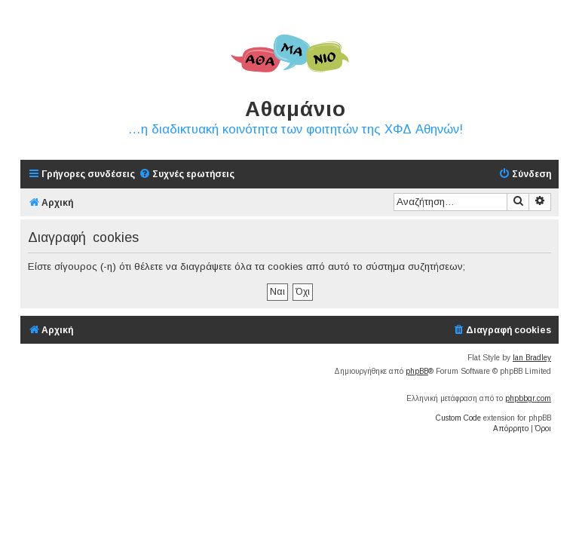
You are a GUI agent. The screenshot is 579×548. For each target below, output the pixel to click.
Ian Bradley (532, 358)
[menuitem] (186, 174)
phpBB (417, 371)
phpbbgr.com (528, 398)
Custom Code (458, 418)
